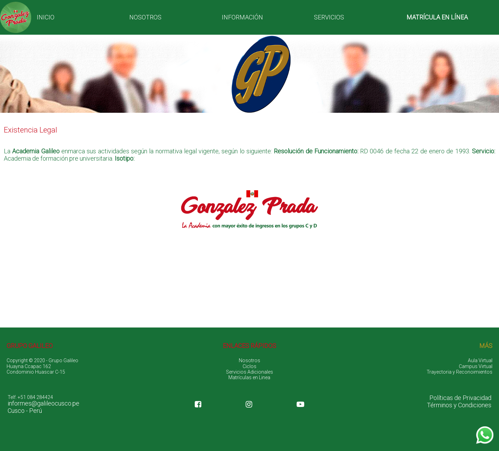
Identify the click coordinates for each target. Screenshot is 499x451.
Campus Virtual (475, 366)
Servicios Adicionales (249, 372)
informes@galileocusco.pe (43, 403)
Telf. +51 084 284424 (30, 397)
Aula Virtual (480, 360)
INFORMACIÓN (242, 17)
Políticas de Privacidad (460, 397)
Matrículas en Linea (249, 377)
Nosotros (249, 360)
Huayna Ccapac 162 (29, 366)
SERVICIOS (329, 17)
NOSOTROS (145, 17)
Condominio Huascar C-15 (36, 372)
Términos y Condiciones (459, 405)
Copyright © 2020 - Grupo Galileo (42, 360)
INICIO (45, 17)
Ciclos (249, 366)
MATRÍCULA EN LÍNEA (437, 17)
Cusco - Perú (25, 410)
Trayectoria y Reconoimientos (459, 372)
